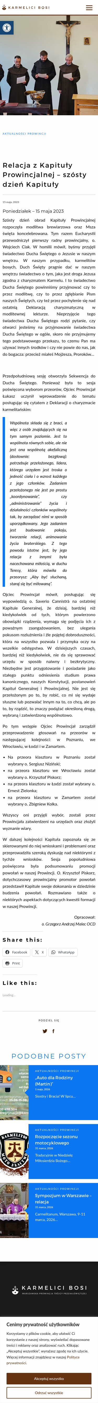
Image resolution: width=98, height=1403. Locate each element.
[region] (49, 1360)
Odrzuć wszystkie (49, 1392)
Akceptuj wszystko (49, 1378)
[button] (7, 28)
